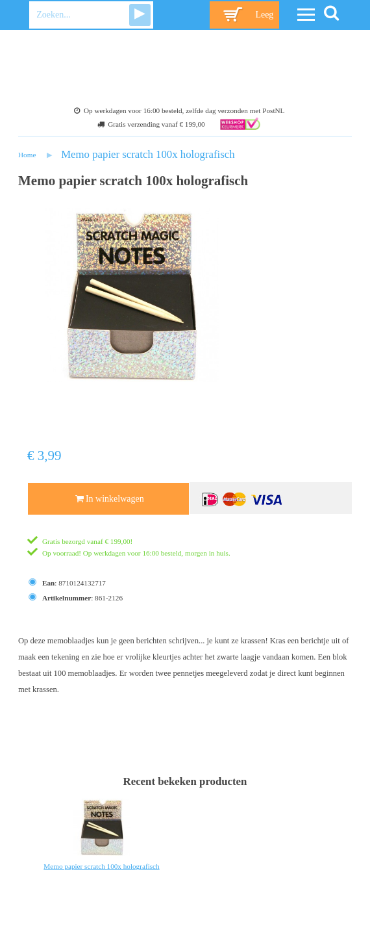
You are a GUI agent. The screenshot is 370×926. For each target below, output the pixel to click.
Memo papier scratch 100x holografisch (147, 154)
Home (27, 155)
